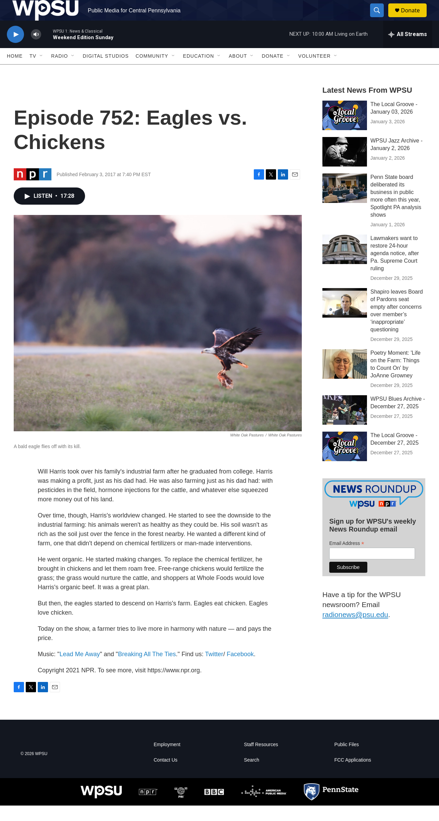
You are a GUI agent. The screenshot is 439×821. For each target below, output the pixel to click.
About (238, 71)
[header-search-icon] (380, 18)
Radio (59, 71)
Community (151, 71)
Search (251, 775)
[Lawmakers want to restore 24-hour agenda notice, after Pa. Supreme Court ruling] (344, 265)
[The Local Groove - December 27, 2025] (344, 462)
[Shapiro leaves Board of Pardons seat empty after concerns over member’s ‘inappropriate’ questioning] (344, 318)
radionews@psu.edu (355, 630)
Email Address (346, 559)
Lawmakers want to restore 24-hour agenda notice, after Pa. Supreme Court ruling (394, 269)
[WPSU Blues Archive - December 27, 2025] (344, 425)
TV (32, 71)
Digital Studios (106, 71)
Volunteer (314, 71)
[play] (15, 50)
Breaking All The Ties (147, 669)
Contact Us (165, 775)
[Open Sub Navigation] (41, 71)
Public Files (346, 760)
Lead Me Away (79, 669)
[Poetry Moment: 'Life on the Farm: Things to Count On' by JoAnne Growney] (344, 379)
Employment (167, 760)
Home (15, 71)
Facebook (240, 669)
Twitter (214, 669)
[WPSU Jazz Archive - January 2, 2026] (344, 167)
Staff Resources (261, 760)
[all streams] (407, 50)
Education (198, 71)
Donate (414, 18)
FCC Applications (352, 775)
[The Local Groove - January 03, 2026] (344, 131)
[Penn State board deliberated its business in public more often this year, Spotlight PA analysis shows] (344, 203)
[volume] (36, 50)
